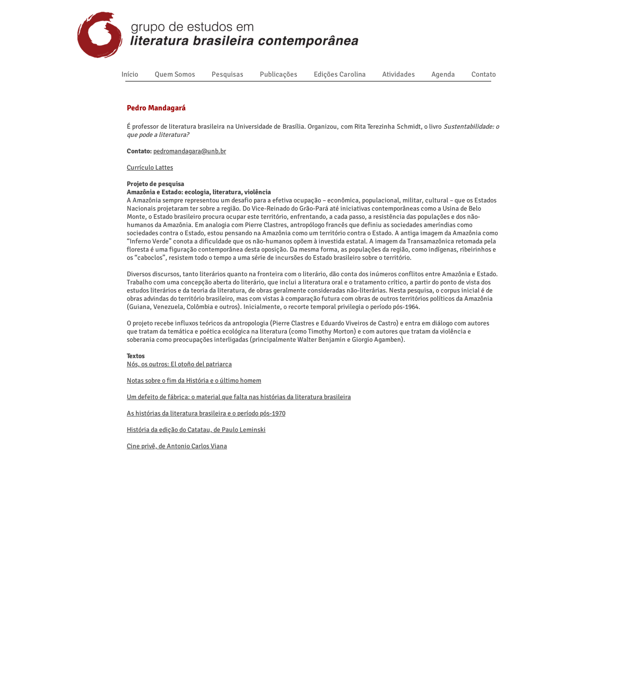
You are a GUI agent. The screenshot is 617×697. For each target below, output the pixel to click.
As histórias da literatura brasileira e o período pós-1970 (206, 413)
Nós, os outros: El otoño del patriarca (179, 364)
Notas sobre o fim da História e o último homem (194, 380)
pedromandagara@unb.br (189, 151)
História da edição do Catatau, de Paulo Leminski (196, 430)
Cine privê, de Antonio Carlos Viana (177, 446)
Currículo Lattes (150, 167)
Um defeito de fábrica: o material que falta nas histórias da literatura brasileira (239, 397)
